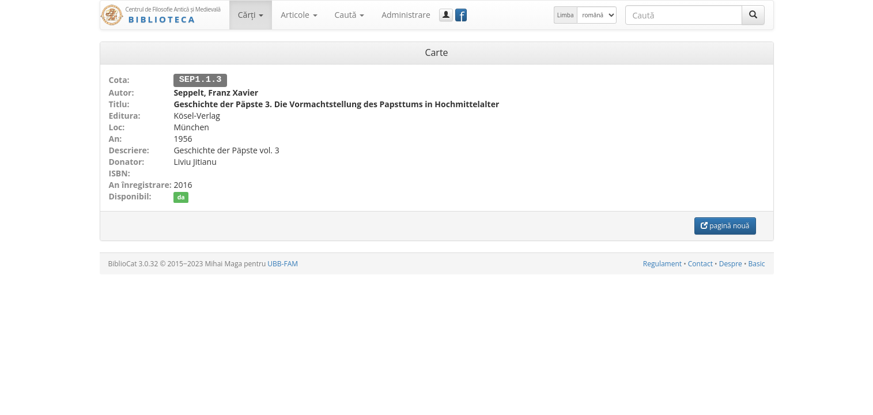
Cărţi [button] (250, 14)
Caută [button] (350, 14)
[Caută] (753, 15)
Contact (700, 263)
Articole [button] (299, 14)
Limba (565, 15)
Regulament (662, 263)
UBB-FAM (282, 263)
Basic (757, 263)
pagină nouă (725, 225)
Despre (730, 263)
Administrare (405, 14)
